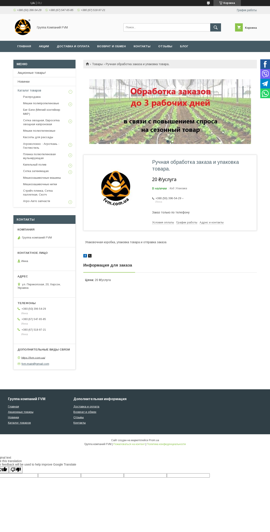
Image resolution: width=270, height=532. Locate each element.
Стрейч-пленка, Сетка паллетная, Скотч (38, 192)
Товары (97, 64)
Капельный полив (34, 164)
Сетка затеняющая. (36, 171)
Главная (24, 46)
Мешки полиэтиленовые (39, 130)
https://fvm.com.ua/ (33, 357)
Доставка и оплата (73, 46)
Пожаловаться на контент (129, 444)
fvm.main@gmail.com (35, 363)
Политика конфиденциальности (166, 444)
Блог (184, 46)
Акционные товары (20, 412)
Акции (44, 46)
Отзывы (165, 46)
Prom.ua (154, 440)
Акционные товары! (32, 72)
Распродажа (32, 96)
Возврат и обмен (111, 46)
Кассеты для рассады (38, 137)
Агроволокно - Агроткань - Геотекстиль (41, 145)
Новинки (24, 81)
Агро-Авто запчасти (36, 201)
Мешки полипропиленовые (41, 103)
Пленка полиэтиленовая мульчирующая (39, 156)
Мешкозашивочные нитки (40, 184)
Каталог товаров (29, 90)
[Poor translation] (16, 469)
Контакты (142, 46)
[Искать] (215, 27)
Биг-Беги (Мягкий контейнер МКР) (41, 111)
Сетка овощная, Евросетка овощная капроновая (41, 122)
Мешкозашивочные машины (42, 177)
